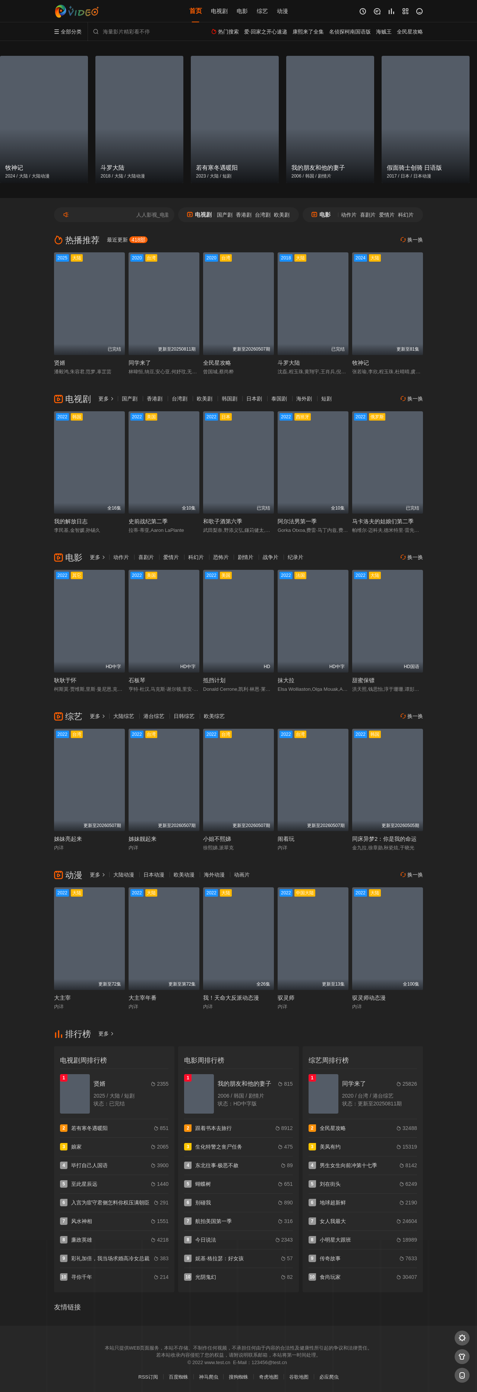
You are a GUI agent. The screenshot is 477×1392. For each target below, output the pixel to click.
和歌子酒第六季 (222, 521)
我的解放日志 (71, 521)
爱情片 (387, 215)
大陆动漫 (123, 875)
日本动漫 (153, 875)
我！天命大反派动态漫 (231, 997)
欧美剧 (282, 215)
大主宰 (62, 997)
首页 (195, 11)
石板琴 (137, 680)
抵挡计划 (214, 680)
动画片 (242, 875)
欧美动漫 (184, 875)
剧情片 (245, 557)
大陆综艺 (123, 716)
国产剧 (225, 215)
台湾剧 (263, 215)
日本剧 (254, 399)
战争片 (270, 557)
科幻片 (406, 215)
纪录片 (295, 557)
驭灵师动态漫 (369, 997)
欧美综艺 (214, 716)
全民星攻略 (217, 363)
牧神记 (360, 363)
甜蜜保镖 (363, 680)
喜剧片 (368, 215)
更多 (106, 399)
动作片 (349, 215)
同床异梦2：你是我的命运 (384, 839)
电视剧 (219, 11)
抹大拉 (286, 680)
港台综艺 (153, 716)
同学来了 (140, 363)
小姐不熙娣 (217, 839)
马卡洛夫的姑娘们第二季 (383, 521)
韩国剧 (229, 399)
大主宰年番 (143, 997)
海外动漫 (214, 875)
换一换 (412, 240)
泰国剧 (279, 399)
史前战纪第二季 (148, 521)
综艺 (262, 11)
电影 (242, 11)
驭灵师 (286, 997)
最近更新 (127, 240)
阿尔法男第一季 (297, 521)
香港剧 (244, 215)
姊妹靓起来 (143, 839)
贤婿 (59, 363)
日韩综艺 (184, 716)
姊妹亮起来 (68, 839)
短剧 (326, 399)
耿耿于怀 (65, 680)
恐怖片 (221, 557)
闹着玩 (286, 839)
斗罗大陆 (289, 363)
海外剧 (304, 399)
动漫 (282, 11)
